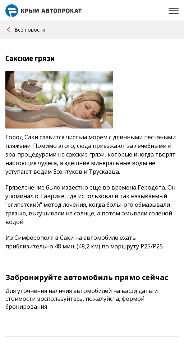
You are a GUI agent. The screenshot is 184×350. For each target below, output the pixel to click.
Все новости (26, 29)
